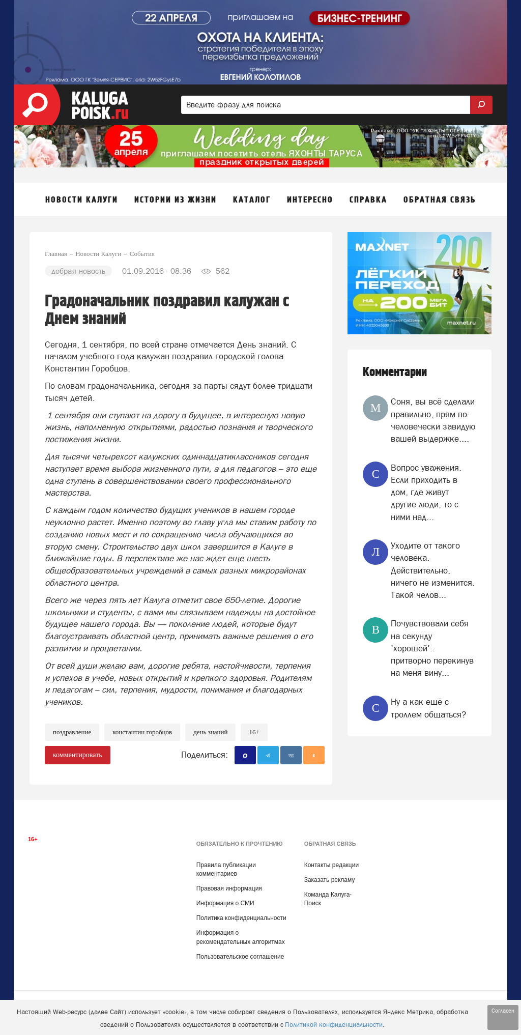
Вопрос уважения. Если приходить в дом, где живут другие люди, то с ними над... (426, 492)
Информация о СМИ (225, 903)
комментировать (77, 755)
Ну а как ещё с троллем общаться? (428, 708)
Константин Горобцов (142, 732)
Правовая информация (229, 888)
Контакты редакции (331, 865)
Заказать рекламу (329, 879)
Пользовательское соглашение (240, 956)
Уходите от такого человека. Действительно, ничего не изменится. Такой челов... (433, 570)
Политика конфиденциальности (241, 918)
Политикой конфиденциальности (334, 1024)
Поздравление (72, 732)
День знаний (210, 732)
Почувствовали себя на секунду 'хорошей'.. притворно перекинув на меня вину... (432, 648)
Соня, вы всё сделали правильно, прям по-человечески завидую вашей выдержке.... (433, 420)
